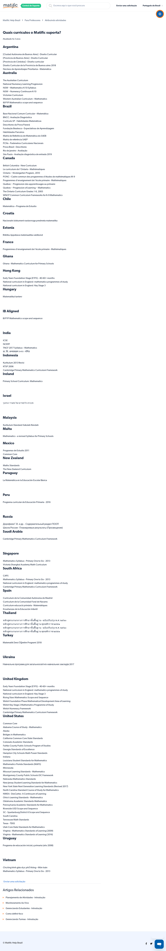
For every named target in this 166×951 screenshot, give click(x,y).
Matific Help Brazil (11, 20)
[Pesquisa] (78, 5)
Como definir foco (14, 914)
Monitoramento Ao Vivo (17, 903)
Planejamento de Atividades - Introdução (25, 898)
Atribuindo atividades (55, 20)
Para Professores (32, 20)
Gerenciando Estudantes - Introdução (24, 908)
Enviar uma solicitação (126, 6)
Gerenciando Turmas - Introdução (22, 919)
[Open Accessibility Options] (160, 14)
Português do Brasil (152, 6)
